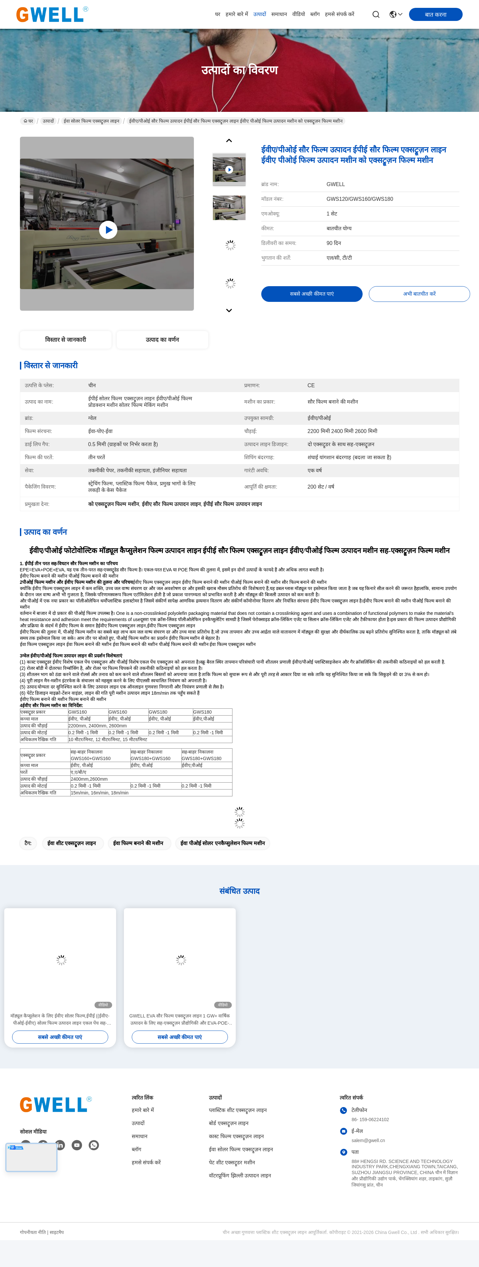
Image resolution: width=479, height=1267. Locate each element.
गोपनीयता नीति (33, 1232)
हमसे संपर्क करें (339, 14)
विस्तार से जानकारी (65, 340)
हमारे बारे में (237, 14)
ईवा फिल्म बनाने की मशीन (138, 843)
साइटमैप (57, 1232)
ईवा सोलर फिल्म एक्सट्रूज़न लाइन (92, 121)
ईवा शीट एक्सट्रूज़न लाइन (71, 843)
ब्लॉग (315, 14)
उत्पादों (259, 14)
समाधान (279, 14)
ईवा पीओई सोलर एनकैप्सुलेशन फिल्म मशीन (222, 843)
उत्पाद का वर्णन (162, 340)
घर (217, 14)
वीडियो (298, 14)
